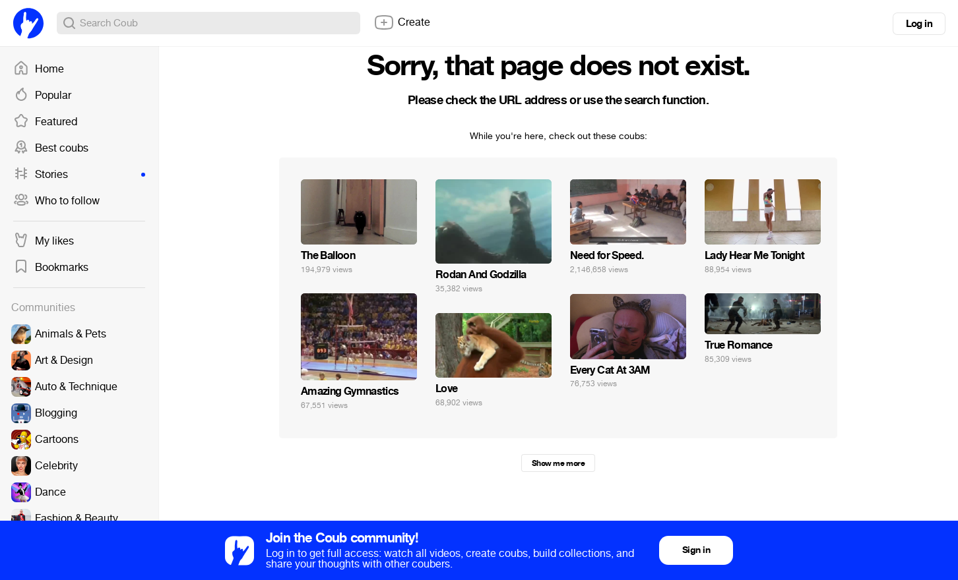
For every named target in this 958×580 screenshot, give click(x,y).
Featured (45, 122)
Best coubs (50, 148)
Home (38, 69)
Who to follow (56, 201)
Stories (79, 174)
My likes (43, 241)
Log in (919, 23)
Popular (42, 95)
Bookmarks (50, 267)
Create (401, 22)
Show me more (558, 463)
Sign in (696, 550)
